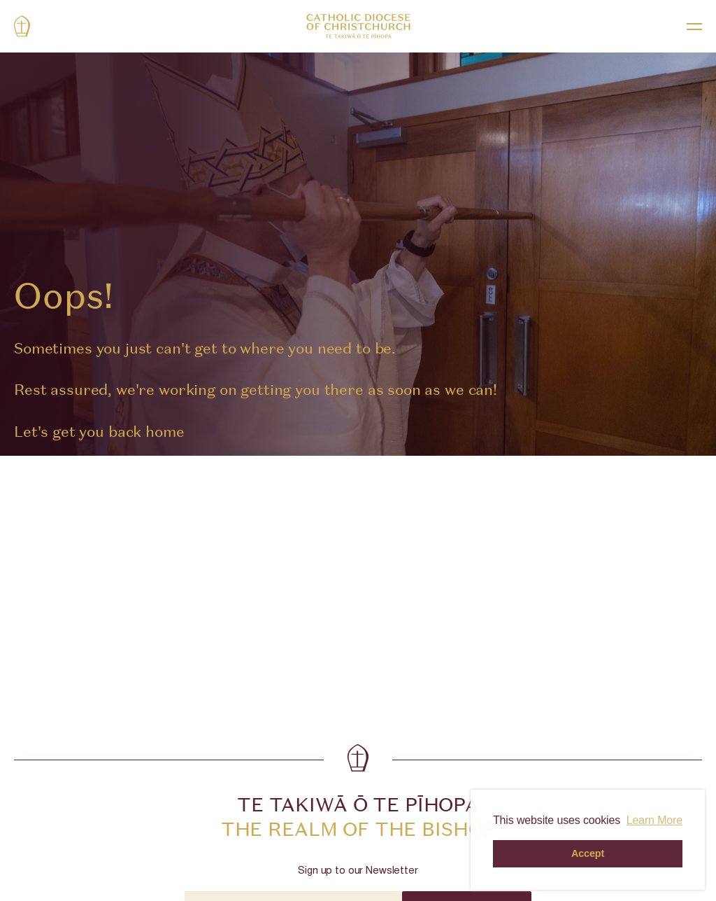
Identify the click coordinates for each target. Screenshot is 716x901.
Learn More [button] (654, 820)
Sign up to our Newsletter (357, 871)
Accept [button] (587, 853)
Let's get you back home (99, 431)
